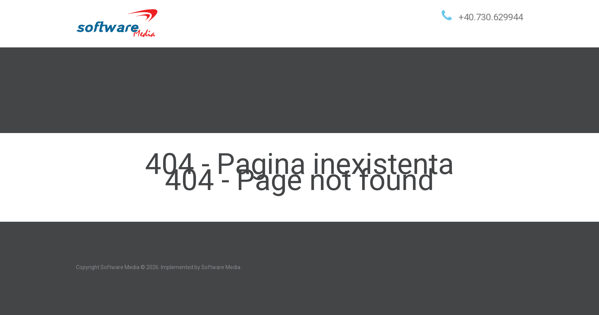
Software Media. (221, 267)
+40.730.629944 (490, 17)
